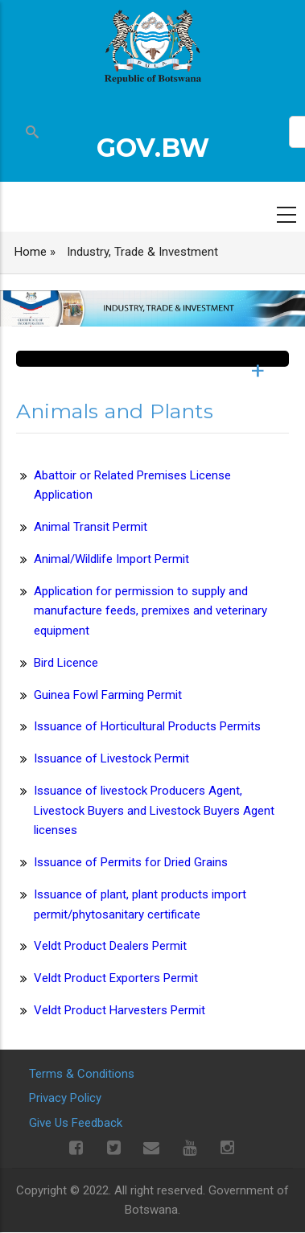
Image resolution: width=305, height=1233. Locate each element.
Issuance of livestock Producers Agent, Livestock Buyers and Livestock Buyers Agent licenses (154, 810)
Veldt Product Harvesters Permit (119, 1010)
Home (30, 252)
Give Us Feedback (75, 1123)
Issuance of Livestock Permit (111, 758)
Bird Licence (66, 663)
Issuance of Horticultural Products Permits (147, 726)
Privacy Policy (65, 1098)
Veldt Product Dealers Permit (110, 946)
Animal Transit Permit (90, 527)
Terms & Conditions (81, 1074)
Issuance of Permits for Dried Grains (131, 862)
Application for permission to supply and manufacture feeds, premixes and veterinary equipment (150, 611)
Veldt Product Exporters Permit (116, 978)
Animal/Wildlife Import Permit (111, 559)
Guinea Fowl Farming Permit (108, 695)
